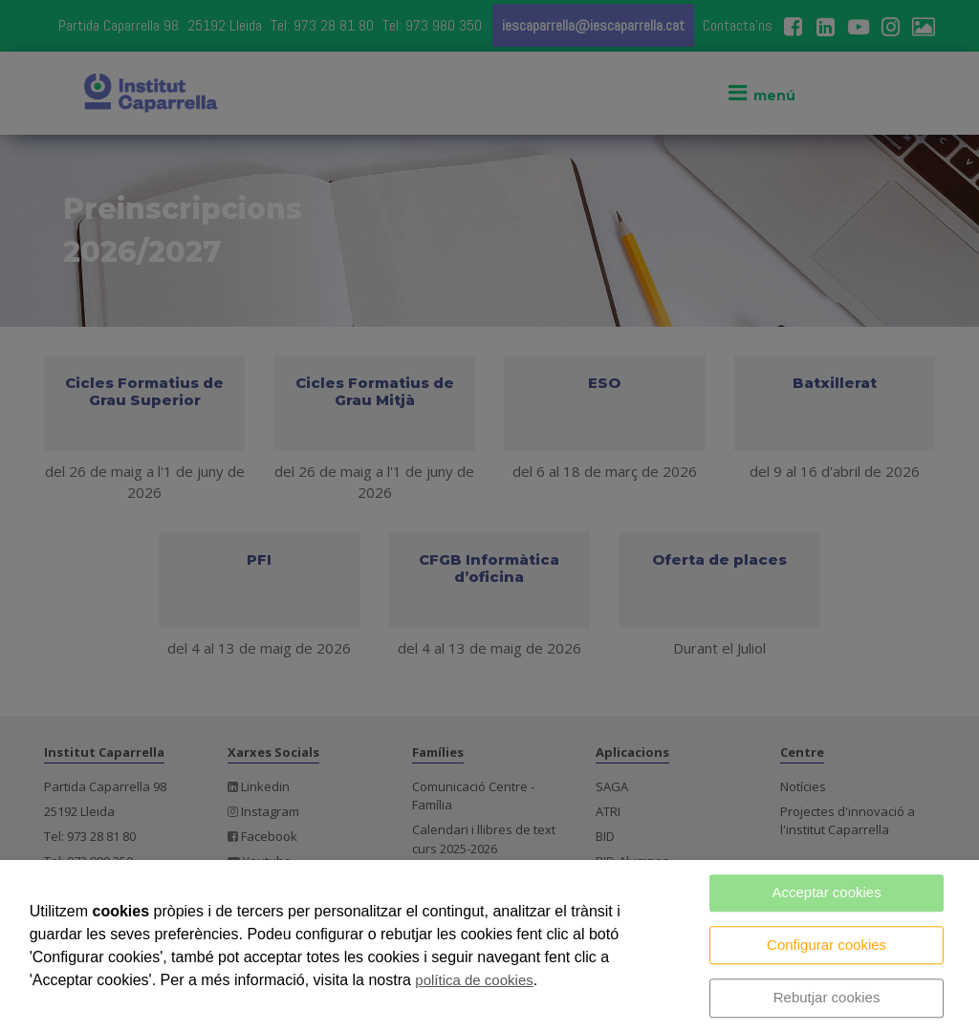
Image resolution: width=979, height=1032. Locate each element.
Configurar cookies (826, 944)
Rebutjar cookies (827, 997)
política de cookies (474, 980)
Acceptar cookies (826, 892)
